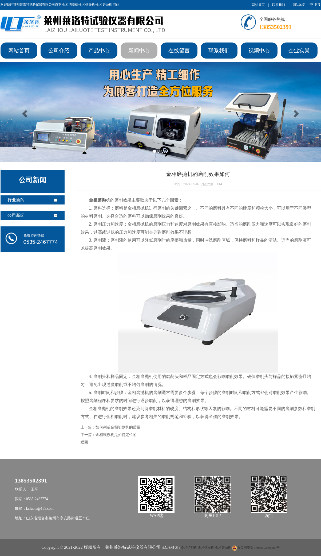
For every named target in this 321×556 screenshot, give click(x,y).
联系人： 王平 (26, 489)
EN (317, 5)
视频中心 (259, 50)
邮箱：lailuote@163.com (34, 509)
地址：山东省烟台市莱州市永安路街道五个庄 (52, 518)
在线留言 (179, 50)
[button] (24, 112)
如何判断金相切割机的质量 (118, 427)
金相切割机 (189, 548)
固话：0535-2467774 (31, 499)
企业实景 (299, 50)
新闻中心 (139, 50)
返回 (84, 442)
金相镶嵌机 (206, 548)
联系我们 (278, 5)
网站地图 (299, 5)
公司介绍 (59, 50)
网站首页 (258, 5)
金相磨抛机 (223, 548)
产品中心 (99, 50)
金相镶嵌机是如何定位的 (116, 435)
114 (219, 184)
